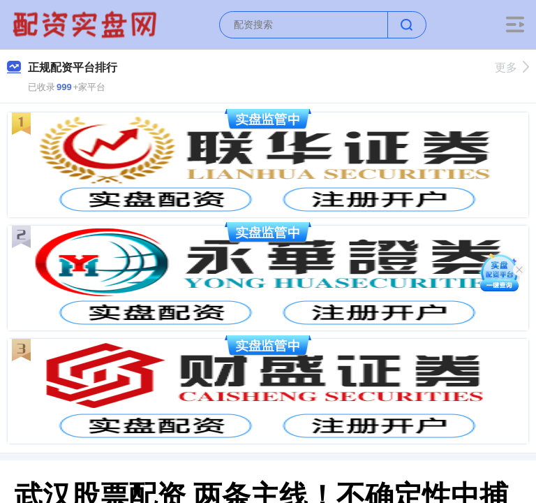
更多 (512, 67)
